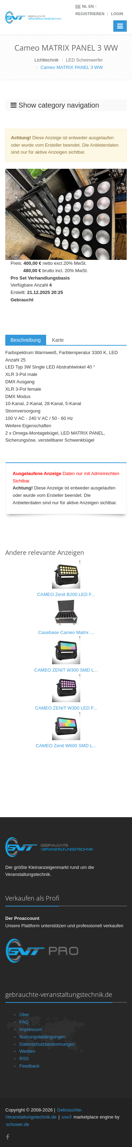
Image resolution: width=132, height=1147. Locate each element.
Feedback (29, 1066)
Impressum (30, 1029)
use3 (66, 1117)
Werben (27, 1051)
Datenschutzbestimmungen (47, 1044)
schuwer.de (17, 1124)
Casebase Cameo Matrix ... (66, 632)
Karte (58, 340)
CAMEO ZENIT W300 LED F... (66, 708)
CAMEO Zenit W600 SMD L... (66, 745)
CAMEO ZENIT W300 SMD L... (66, 670)
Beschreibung (26, 340)
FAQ (24, 1022)
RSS (24, 1058)
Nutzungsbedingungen (42, 1036)
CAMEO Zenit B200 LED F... (66, 594)
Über (24, 1014)
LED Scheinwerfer (84, 60)
